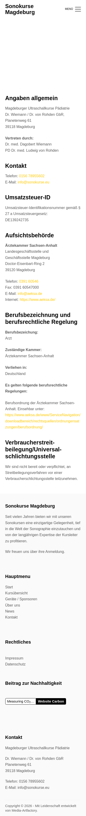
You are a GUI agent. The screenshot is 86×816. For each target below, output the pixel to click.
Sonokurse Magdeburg (20, 9)
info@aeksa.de (30, 294)
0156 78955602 (31, 176)
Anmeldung (54, 552)
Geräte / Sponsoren (21, 599)
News (9, 611)
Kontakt (11, 617)
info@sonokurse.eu (33, 182)
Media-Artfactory (24, 810)
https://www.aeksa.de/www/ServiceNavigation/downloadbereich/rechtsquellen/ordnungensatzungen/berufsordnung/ (42, 421)
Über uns (12, 605)
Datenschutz (15, 664)
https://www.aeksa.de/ (37, 300)
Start (9, 587)
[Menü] (73, 9)
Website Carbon (51, 701)
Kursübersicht (16, 593)
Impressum (14, 658)
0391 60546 (29, 281)
